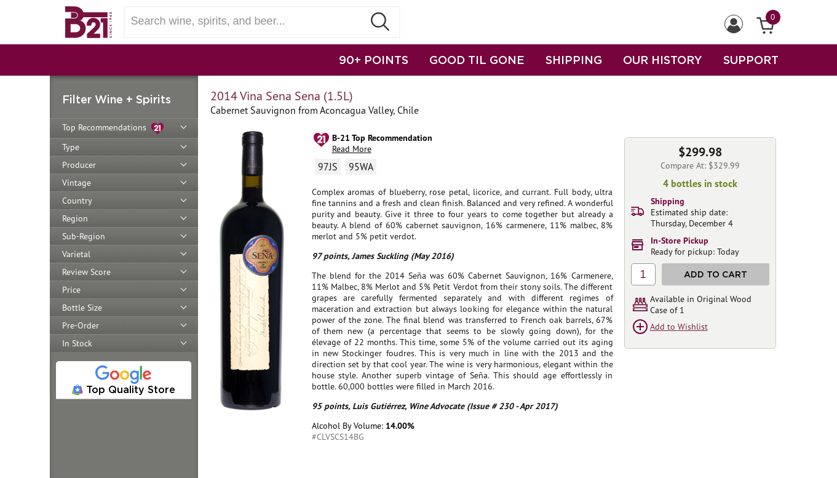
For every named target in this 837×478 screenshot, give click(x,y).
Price (71, 289)
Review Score (86, 271)
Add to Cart (715, 274)
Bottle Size (82, 307)
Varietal (76, 254)
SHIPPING (573, 60)
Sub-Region (83, 236)
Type (70, 147)
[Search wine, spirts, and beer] (248, 21)
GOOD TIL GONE (477, 60)
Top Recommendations (113, 128)
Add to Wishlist (679, 326)
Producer (79, 164)
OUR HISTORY (662, 60)
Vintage (76, 182)
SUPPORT (751, 60)
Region (75, 218)
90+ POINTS (373, 60)
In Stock (77, 343)
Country (77, 200)
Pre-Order (80, 325)
